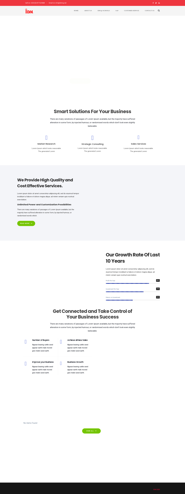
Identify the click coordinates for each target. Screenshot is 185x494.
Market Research (46, 143)
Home (76, 10)
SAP (117, 10)
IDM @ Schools (104, 10)
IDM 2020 (156, 489)
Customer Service (131, 10)
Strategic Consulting (92, 144)
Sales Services (138, 143)
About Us (88, 10)
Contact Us (149, 10)
